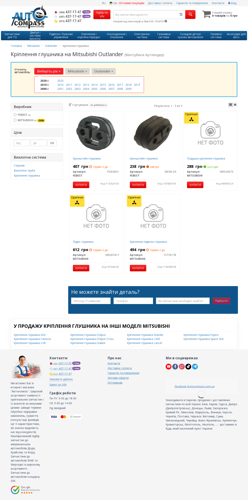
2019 (137, 85)
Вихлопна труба (24, 170)
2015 (103, 85)
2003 (77, 89)
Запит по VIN (57, 384)
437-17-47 (68, 11)
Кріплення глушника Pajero (201, 335)
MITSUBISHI (29, 120)
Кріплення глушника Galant (87, 343)
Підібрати (221, 301)
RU (104, 3)
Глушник (19, 165)
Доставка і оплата (160, 3)
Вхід (232, 3)
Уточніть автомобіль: (22, 70)
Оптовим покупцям (131, 3)
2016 (111, 85)
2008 (120, 89)
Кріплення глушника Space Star (203, 339)
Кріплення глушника (27, 175)
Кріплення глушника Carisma (32, 339)
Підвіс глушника (83, 242)
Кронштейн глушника (87, 158)
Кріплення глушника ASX (30, 335)
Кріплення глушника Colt (30, 343)
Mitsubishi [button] (77, 71)
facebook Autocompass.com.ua (194, 386)
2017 (120, 85)
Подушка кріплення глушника (206, 158)
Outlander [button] (103, 71)
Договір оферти (118, 378)
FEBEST (22, 115)
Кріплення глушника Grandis (145, 335)
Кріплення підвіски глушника (148, 242)
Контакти (218, 3)
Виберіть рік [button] (48, 71)
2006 (103, 89)
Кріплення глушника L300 (143, 339)
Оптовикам (115, 382)
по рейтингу (98, 105)
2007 (111, 89)
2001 (60, 89)
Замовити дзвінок (61, 379)
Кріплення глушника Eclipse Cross (92, 339)
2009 (128, 89)
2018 (128, 85)
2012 (77, 85)
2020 (60, 80)
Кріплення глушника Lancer (144, 343)
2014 (94, 85)
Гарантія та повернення (192, 3)
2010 (60, 85)
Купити (81, 185)
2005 (94, 89)
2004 (86, 89)
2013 (86, 85)
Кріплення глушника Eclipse (88, 335)
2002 (69, 89)
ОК (52, 143)
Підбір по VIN (102, 14)
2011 (69, 85)
